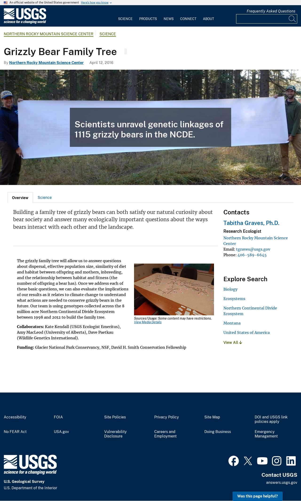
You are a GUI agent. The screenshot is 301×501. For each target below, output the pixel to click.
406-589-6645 (252, 255)
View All (232, 342)
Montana (232, 323)
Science (125, 19)
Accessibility (15, 417)
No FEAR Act (15, 432)
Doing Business (217, 432)
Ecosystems (234, 298)
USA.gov (61, 432)
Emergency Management (266, 434)
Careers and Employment (165, 434)
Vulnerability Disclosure (115, 434)
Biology (230, 289)
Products (148, 19)
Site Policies (115, 417)
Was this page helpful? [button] (257, 496)
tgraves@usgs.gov (253, 249)
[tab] (20, 197)
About (208, 19)
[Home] (25, 22)
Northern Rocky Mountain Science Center (48, 34)
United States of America (246, 332)
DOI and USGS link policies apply (271, 419)
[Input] (266, 19)
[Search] (292, 19)
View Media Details (148, 322)
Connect (188, 19)
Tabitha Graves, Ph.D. (251, 223)
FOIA (58, 417)
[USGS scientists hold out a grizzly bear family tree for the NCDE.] (150, 127)
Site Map (212, 417)
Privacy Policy (166, 417)
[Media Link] (174, 290)
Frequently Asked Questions (271, 11)
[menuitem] (125, 16)
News (169, 19)
